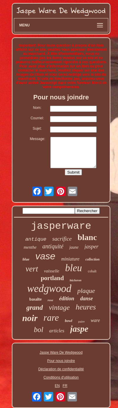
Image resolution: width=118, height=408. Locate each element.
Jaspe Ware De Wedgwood (61, 352)
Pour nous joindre (61, 361)
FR (65, 386)
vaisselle (51, 271)
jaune (73, 247)
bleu (73, 268)
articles (56, 331)
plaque (86, 290)
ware (95, 320)
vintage (59, 307)
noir (30, 318)
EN (57, 386)
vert (32, 268)
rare (51, 317)
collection (92, 259)
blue (25, 259)
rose (50, 300)
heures (86, 307)
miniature (70, 258)
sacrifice (62, 239)
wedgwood (49, 288)
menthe (30, 247)
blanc (87, 237)
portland (52, 278)
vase (45, 256)
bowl (68, 320)
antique (35, 239)
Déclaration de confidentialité (61, 369)
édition (66, 298)
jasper (92, 246)
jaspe (79, 329)
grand (34, 307)
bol (38, 330)
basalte (35, 299)
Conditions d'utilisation (61, 377)
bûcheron (75, 280)
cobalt (92, 271)
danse (86, 298)
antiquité (52, 246)
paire (81, 321)
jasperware (61, 226)
